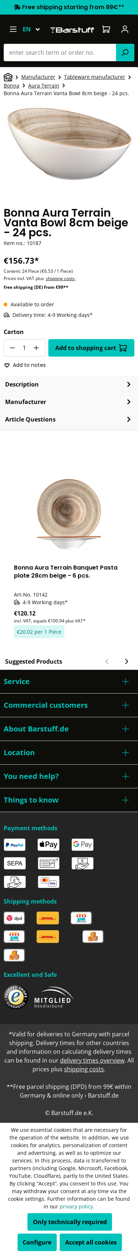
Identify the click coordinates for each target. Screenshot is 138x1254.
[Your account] (125, 29)
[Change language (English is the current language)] (34, 29)
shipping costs (60, 278)
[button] (69, 681)
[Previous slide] (107, 661)
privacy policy (76, 1206)
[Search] (125, 52)
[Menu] (13, 29)
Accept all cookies (91, 1242)
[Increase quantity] (36, 348)
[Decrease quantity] (12, 348)
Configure (37, 1242)
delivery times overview (92, 1060)
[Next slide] (126, 661)
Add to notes (25, 365)
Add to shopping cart (91, 348)
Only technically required (70, 1222)
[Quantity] (24, 348)
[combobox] (60, 52)
